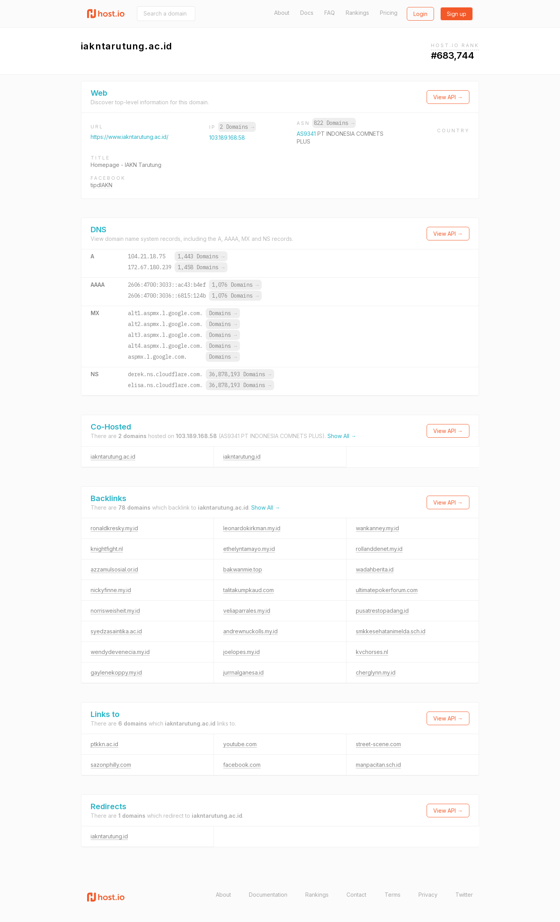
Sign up (456, 14)
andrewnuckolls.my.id (250, 631)
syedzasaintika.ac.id (116, 631)
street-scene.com (378, 744)
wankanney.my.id (377, 528)
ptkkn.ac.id (104, 744)
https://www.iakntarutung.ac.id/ (129, 136)
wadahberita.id (375, 569)
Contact (356, 894)
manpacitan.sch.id (378, 764)
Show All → (341, 436)
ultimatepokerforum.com (387, 590)
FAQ (329, 12)
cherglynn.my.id (376, 672)
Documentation (268, 894)
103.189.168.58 (227, 137)
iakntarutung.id (242, 456)
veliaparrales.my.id (246, 610)
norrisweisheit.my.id (115, 610)
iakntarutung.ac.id (113, 456)
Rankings (357, 12)
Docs (306, 12)
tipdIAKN (101, 185)
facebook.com (242, 764)
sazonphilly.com (111, 764)
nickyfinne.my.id (111, 590)
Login (420, 14)
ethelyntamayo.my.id (249, 548)
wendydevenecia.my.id (120, 652)
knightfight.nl (107, 548)
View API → (448, 97)
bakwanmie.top (242, 569)
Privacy (428, 894)
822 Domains (334, 122)
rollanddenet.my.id (379, 548)
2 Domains (237, 126)
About (281, 12)
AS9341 (307, 133)
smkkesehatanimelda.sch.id (390, 631)
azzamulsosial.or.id (114, 569)
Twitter (464, 894)
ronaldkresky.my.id (114, 528)
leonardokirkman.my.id (251, 528)
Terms (393, 894)
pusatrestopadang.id (382, 610)
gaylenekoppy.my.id (116, 672)
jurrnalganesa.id (243, 672)
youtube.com (240, 744)
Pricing (388, 12)
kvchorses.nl (372, 652)
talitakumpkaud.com (248, 590)
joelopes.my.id (241, 652)
